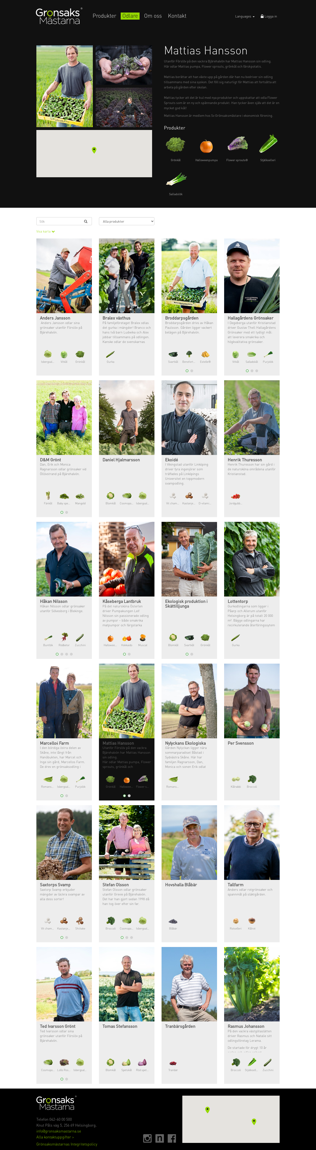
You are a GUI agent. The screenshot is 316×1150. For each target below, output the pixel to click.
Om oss (153, 16)
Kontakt (177, 16)
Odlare (130, 16)
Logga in (269, 16)
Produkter (104, 16)
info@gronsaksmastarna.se (58, 1130)
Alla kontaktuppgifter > (55, 1136)
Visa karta (45, 231)
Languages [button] (245, 16)
